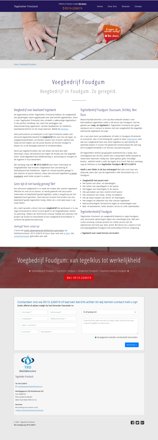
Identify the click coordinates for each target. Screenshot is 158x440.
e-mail (67, 233)
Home (16, 64)
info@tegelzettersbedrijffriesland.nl (30, 386)
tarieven (64, 129)
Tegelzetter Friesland (26, 6)
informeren (132, 139)
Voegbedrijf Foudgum (28, 64)
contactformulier (21, 236)
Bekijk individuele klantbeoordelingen (29, 410)
